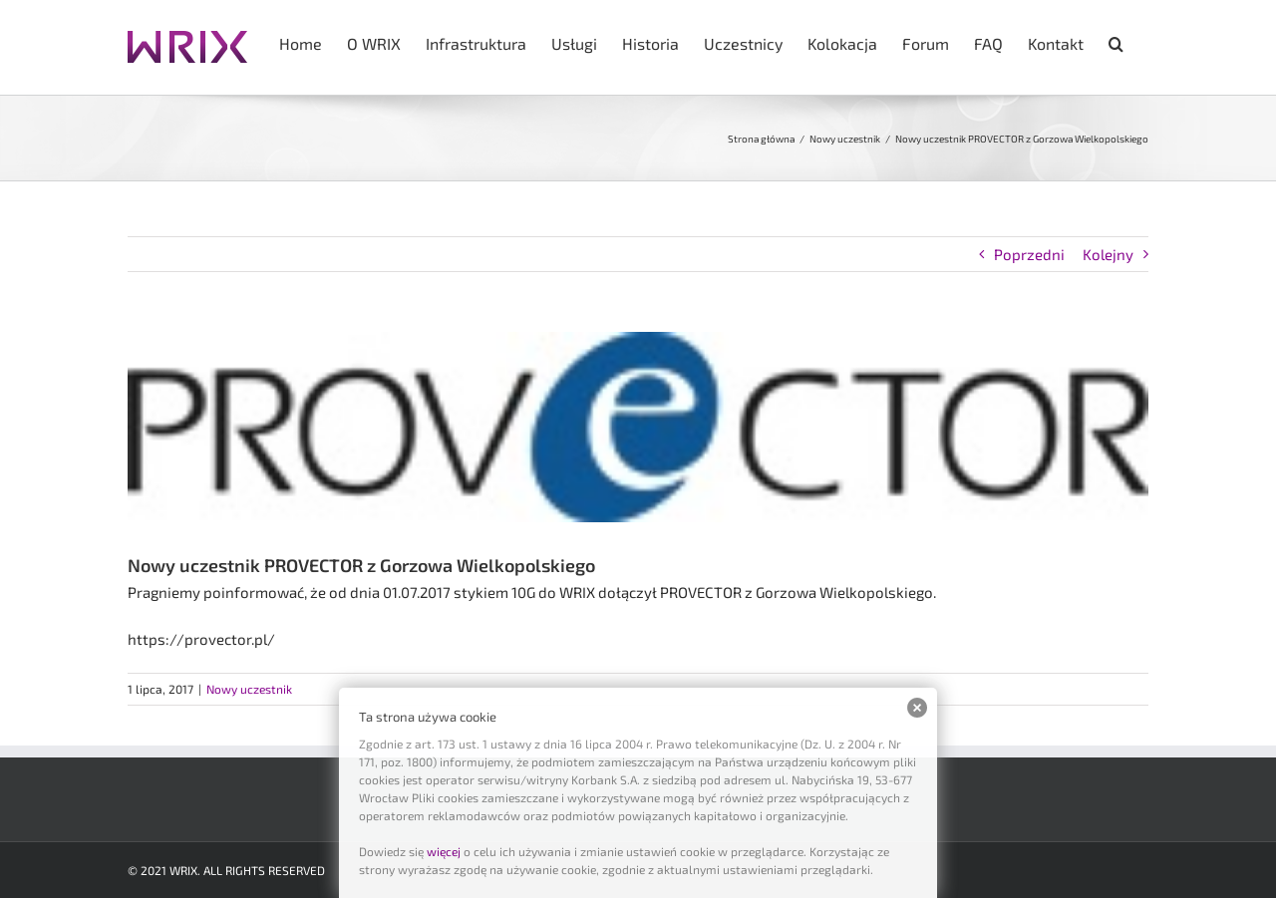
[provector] (638, 427)
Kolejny (1108, 254)
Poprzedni (1029, 254)
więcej (444, 851)
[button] (1116, 42)
